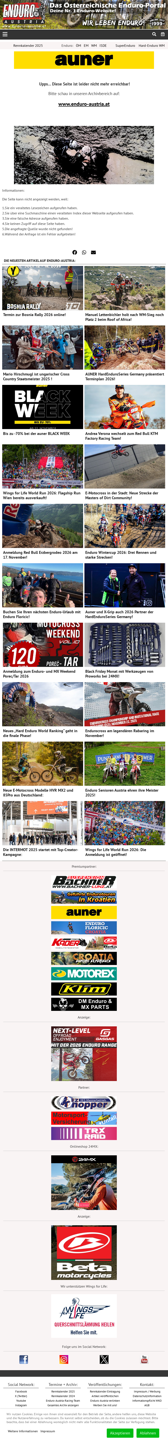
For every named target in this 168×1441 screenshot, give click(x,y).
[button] (74, 252)
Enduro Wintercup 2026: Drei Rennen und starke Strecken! (120, 555)
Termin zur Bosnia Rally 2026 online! (34, 314)
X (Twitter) (21, 1396)
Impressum (47, 1431)
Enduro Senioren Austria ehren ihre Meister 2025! (121, 793)
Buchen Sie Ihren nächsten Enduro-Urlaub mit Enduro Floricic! (41, 614)
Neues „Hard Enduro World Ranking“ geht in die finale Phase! (40, 733)
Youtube (21, 1401)
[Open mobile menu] (5, 34)
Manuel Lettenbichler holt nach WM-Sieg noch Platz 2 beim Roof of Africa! (124, 317)
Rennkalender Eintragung (105, 1391)
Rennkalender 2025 (28, 45)
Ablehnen (148, 1433)
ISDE (103, 45)
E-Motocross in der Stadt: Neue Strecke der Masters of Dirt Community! (121, 495)
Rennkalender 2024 (63, 1396)
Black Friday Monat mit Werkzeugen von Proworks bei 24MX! (119, 674)
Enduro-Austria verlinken (105, 1401)
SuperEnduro (125, 45)
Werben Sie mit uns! (105, 1405)
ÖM (78, 45)
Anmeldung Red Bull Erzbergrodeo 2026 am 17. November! (40, 555)
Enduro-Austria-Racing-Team (63, 1401)
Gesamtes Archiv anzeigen (63, 1405)
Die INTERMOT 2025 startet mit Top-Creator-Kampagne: (40, 852)
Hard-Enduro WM (152, 45)
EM (86, 45)
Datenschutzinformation (147, 1396)
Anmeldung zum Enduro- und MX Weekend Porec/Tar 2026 (39, 674)
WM (94, 45)
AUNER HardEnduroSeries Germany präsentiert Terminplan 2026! (124, 376)
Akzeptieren (120, 1433)
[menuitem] (163, 34)
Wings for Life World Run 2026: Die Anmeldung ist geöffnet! (115, 852)
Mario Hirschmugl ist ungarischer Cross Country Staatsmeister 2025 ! (36, 376)
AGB (147, 1405)
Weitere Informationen (23, 1431)
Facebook (21, 1391)
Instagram (21, 1405)
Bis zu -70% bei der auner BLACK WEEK (36, 433)
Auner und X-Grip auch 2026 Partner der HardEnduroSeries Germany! (119, 614)
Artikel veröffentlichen (105, 1396)
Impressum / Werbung (147, 1391)
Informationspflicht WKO (147, 1401)
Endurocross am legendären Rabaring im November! (119, 733)
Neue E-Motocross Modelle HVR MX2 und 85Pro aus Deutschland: (38, 793)
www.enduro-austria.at (84, 104)
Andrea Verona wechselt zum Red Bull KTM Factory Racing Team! (121, 436)
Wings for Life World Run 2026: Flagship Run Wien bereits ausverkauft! (41, 495)
